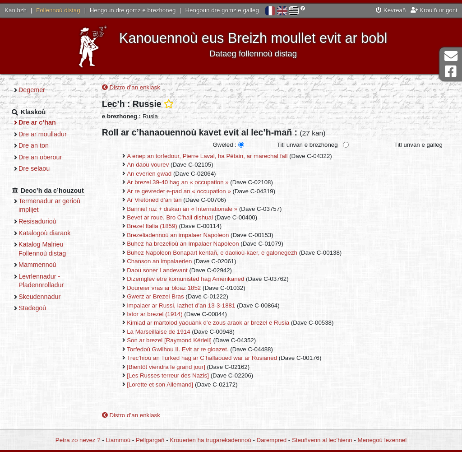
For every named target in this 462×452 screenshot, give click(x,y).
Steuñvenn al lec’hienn (322, 440)
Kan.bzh (16, 10)
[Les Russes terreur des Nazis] (168, 375)
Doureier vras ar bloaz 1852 (164, 287)
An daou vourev (148, 164)
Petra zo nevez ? (78, 440)
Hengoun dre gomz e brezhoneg (133, 10)
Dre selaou (34, 168)
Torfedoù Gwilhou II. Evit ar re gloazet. (177, 349)
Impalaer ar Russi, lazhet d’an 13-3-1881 (181, 305)
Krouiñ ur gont (434, 10)
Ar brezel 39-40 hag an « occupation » (177, 182)
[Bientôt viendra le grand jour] (166, 366)
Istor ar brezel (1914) (154, 314)
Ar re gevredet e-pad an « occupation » (179, 191)
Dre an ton (33, 145)
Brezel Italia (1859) (152, 226)
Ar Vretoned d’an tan (154, 199)
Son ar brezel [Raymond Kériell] (169, 340)
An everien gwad (149, 173)
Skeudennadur (39, 296)
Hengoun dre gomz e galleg (222, 10)
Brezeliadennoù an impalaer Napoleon (178, 235)
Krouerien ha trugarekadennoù (210, 440)
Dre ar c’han (37, 122)
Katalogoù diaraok (44, 233)
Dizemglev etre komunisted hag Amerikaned (185, 278)
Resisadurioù (37, 221)
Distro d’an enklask (131, 87)
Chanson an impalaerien (159, 261)
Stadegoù (32, 308)
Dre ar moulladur (42, 134)
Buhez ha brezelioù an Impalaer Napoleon (183, 243)
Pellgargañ (150, 440)
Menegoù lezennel (382, 440)
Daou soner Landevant (157, 270)
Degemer (31, 89)
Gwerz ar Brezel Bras (155, 296)
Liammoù (118, 440)
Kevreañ (391, 10)
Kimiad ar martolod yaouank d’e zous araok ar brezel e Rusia (208, 322)
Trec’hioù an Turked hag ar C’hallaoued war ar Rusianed (202, 357)
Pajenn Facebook (450, 71)
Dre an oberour (40, 157)
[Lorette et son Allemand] (160, 384)
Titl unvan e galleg (418, 144)
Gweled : (224, 144)
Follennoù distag (58, 10)
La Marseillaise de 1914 (158, 331)
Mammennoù (37, 264)
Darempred (272, 440)
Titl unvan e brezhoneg (307, 144)
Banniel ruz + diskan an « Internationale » (182, 208)
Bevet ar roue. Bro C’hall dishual (170, 217)
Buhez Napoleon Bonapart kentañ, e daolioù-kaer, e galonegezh (212, 252)
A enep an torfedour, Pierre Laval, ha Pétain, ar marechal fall (207, 156)
